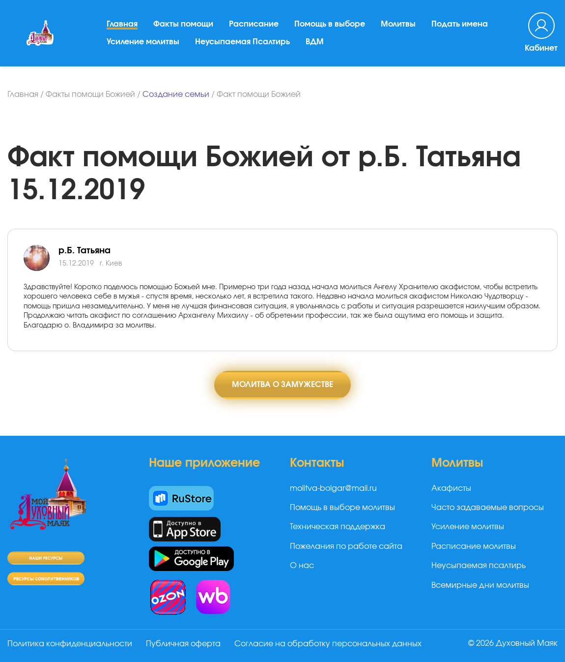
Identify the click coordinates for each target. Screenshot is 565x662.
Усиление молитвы (143, 42)
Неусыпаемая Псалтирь (242, 42)
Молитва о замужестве (282, 385)
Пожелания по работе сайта (346, 546)
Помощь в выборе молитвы (342, 508)
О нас (302, 566)
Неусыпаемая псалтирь (478, 566)
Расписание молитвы (473, 546)
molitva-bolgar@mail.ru (333, 488)
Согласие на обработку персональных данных (328, 644)
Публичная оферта (183, 644)
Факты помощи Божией (90, 94)
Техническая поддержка (337, 527)
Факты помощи (183, 24)
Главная (122, 24)
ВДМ (315, 42)
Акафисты (451, 488)
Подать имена (459, 24)
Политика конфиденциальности (69, 644)
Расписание (254, 24)
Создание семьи (175, 94)
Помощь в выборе (329, 24)
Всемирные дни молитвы (480, 585)
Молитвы (398, 24)
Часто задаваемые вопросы (487, 508)
